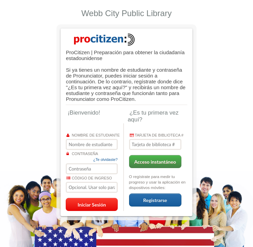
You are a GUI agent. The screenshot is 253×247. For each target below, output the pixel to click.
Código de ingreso (89, 178)
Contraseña (82, 154)
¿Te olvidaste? (105, 159)
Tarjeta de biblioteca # (156, 135)
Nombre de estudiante (92, 135)
